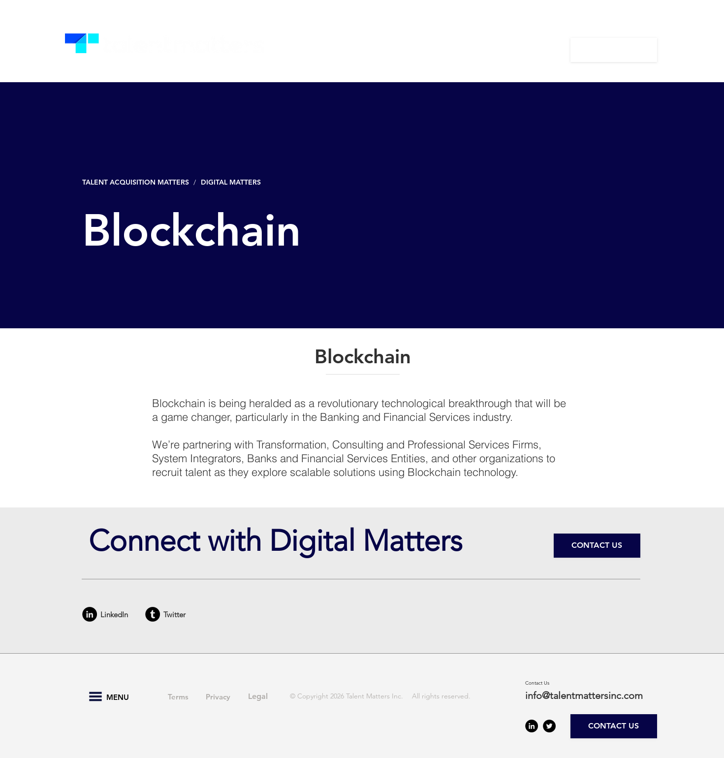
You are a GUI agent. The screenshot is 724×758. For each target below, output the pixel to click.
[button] (325, 50)
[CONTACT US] (613, 50)
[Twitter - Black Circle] (549, 726)
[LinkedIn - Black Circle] (89, 614)
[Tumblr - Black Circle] (152, 614)
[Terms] (178, 696)
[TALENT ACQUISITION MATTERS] (136, 182)
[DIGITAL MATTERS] (233, 182)
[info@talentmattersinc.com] (589, 695)
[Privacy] (218, 696)
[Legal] (258, 696)
